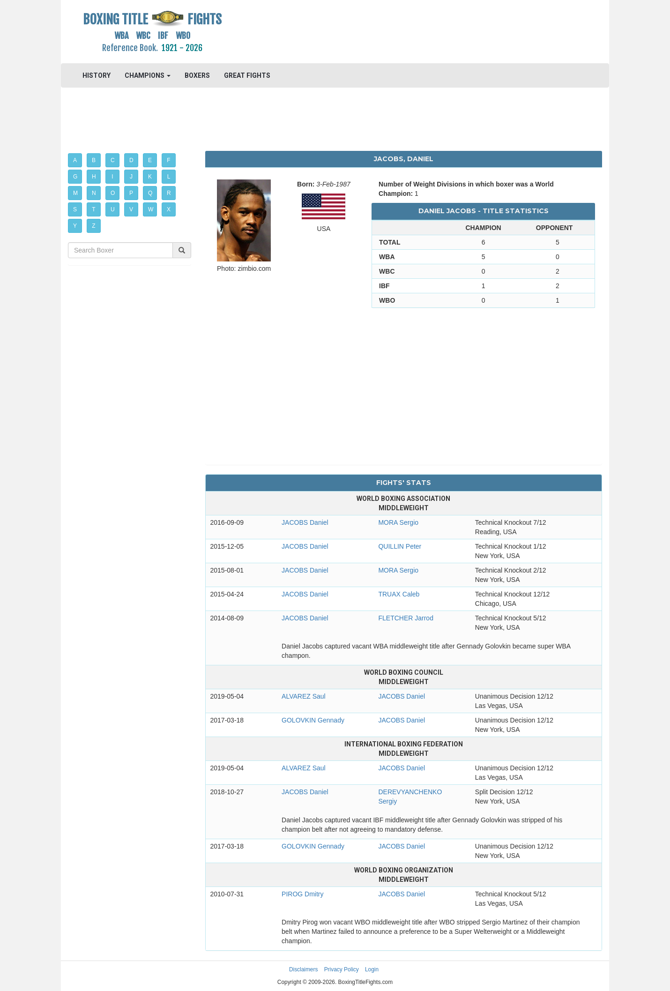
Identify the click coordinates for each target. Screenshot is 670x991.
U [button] (113, 209)
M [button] (75, 193)
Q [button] (150, 193)
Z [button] (93, 226)
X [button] (169, 209)
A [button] (75, 160)
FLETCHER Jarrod (405, 618)
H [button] (94, 176)
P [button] (131, 193)
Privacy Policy (341, 969)
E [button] (150, 160)
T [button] (93, 209)
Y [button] (75, 226)
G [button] (75, 176)
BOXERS (197, 75)
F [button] (168, 160)
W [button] (150, 209)
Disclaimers (303, 969)
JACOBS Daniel (305, 522)
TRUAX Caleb (398, 594)
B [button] (94, 160)
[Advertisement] (404, 30)
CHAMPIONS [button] (148, 75)
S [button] (75, 209)
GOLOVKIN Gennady (313, 720)
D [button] (131, 160)
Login (372, 969)
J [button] (131, 176)
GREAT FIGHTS (247, 75)
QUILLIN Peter (399, 546)
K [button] (150, 176)
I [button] (112, 176)
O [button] (113, 193)
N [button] (94, 193)
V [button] (131, 209)
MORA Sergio (398, 522)
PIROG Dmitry (302, 894)
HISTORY (96, 75)
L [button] (169, 176)
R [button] (169, 193)
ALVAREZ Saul (304, 696)
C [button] (113, 160)
